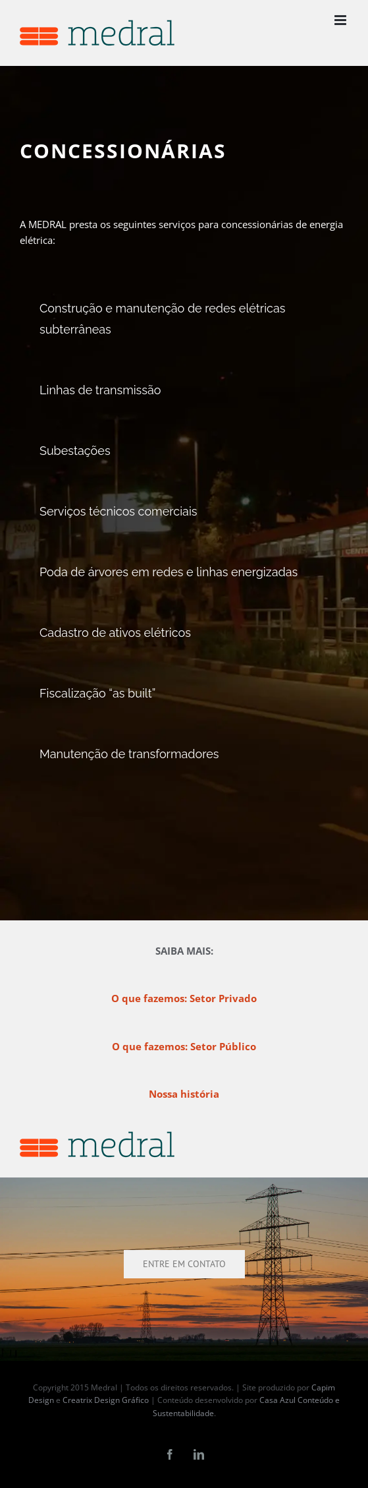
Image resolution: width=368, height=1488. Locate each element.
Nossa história (184, 1093)
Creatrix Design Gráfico (106, 1400)
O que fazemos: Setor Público (184, 1046)
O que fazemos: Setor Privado (184, 998)
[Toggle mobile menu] (341, 20)
